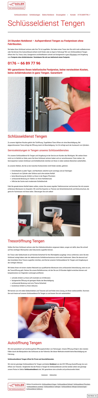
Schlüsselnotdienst (20, 15)
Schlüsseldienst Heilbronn (34, 389)
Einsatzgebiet (60, 15)
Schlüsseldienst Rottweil (65, 384)
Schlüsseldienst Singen (49, 384)
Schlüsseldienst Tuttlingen (52, 386)
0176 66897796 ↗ (84, 15)
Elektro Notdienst (48, 15)
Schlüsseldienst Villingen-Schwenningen (73, 386)
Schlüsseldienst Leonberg (35, 386)
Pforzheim (73, 55)
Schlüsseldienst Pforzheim (82, 384)
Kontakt (73, 15)
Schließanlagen (35, 15)
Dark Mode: (92, 396)
